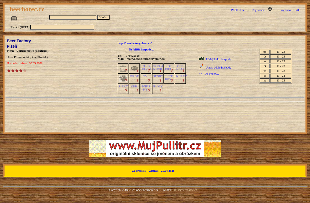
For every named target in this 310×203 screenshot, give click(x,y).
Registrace (258, 10)
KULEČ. (182, 76)
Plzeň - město (22, 57)
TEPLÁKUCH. (158, 68)
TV (145, 76)
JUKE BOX (169, 78)
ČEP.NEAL (180, 68)
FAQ (297, 10)
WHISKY (146, 88)
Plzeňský (42, 57)
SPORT (158, 76)
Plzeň (12, 46)
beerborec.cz (28, 9)
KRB (133, 86)
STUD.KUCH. (147, 68)
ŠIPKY (123, 86)
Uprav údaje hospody (218, 67)
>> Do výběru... (209, 73)
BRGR (134, 76)
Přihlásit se (237, 10)
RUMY (158, 86)
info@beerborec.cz (185, 189)
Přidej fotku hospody (218, 59)
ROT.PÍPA (169, 68)
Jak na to (285, 10)
